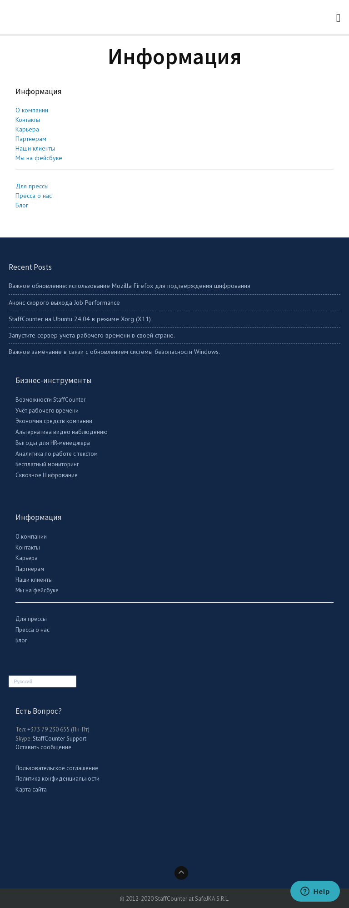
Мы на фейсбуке (38, 158)
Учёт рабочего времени (47, 410)
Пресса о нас (33, 196)
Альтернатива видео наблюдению (61, 432)
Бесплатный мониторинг (47, 464)
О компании (31, 110)
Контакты (27, 120)
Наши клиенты (35, 148)
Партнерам (30, 139)
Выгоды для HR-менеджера (52, 443)
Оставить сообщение (43, 747)
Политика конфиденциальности (57, 778)
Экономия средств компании (53, 421)
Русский (23, 681)
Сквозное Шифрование (46, 475)
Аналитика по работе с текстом (56, 454)
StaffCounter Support (59, 738)
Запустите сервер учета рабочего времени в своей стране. (92, 335)
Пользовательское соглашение (56, 768)
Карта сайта (31, 789)
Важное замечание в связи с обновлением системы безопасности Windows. (114, 352)
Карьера (27, 129)
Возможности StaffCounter (50, 400)
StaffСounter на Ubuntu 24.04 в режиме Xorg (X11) (80, 319)
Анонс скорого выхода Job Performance (64, 302)
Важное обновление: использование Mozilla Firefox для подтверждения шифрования (129, 286)
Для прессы (32, 186)
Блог (21, 205)
